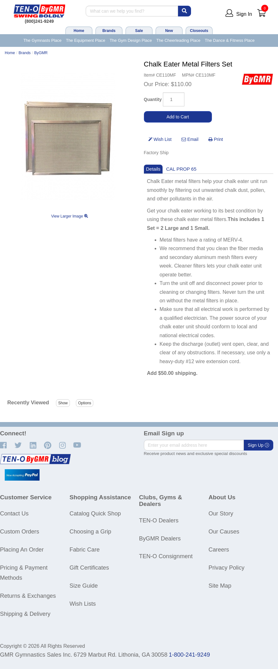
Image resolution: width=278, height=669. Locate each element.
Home (79, 30)
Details (153, 169)
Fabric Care (85, 549)
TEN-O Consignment (166, 556)
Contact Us (14, 513)
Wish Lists (83, 603)
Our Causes (223, 531)
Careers (218, 549)
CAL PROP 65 (181, 169)
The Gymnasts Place (42, 40)
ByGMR (40, 53)
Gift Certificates (89, 567)
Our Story (220, 513)
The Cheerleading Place (178, 40)
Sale (139, 30)
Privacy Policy (226, 567)
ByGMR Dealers (160, 538)
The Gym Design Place (131, 40)
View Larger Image (69, 216)
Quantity (153, 99)
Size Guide (84, 585)
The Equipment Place (85, 40)
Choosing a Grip (90, 531)
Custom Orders (19, 531)
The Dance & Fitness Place (230, 40)
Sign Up (258, 445)
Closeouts (199, 30)
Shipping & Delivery (25, 613)
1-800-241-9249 (189, 654)
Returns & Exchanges (28, 595)
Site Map (219, 585)
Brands (108, 30)
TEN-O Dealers (159, 520)
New (169, 30)
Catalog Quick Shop (95, 513)
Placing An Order (22, 549)
